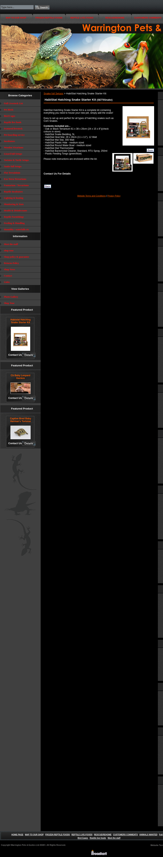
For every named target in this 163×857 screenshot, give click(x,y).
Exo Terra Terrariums (15, 179)
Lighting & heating (13, 198)
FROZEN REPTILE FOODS (49, 18)
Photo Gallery (11, 296)
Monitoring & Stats (14, 204)
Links (7, 282)
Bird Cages (9, 116)
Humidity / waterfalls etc (16, 229)
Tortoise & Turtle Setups (16, 160)
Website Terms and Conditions (91, 196)
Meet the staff (11, 244)
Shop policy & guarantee (16, 256)
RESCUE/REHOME (114, 18)
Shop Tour (9, 303)
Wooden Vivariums (13, 147)
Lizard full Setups (13, 153)
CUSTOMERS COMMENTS (125, 835)
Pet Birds (8, 109)
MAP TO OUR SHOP (16, 18)
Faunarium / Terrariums (16, 185)
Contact (8, 275)
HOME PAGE (17, 835)
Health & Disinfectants (15, 210)
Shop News (9, 269)
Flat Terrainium (12, 172)
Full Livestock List (13, 103)
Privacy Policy (113, 196)
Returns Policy (11, 263)
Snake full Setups (13, 166)
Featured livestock (13, 128)
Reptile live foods (12, 122)
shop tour (9, 250)
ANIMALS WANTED (148, 835)
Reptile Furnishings (14, 216)
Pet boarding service (14, 135)
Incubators (9, 141)
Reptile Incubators (13, 191)
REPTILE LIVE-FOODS (82, 18)
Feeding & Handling (14, 223)
